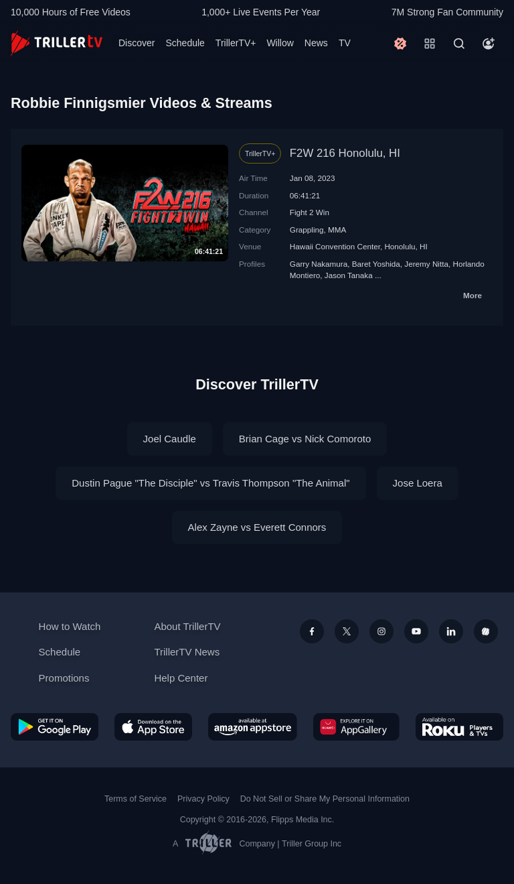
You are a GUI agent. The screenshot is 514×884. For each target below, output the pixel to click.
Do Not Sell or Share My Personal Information (325, 799)
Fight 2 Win (309, 212)
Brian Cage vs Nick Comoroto (305, 438)
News (316, 43)
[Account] (488, 43)
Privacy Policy (203, 799)
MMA (337, 229)
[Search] (459, 43)
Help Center (180, 678)
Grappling (307, 229)
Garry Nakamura (318, 263)
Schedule (184, 43)
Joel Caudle (169, 438)
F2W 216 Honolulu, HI (345, 153)
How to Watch (70, 626)
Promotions (64, 678)
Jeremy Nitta (426, 263)
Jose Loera (417, 483)
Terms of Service (135, 799)
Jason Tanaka (349, 275)
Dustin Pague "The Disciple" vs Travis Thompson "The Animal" (210, 483)
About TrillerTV (187, 626)
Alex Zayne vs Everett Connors (257, 527)
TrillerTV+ (236, 43)
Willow (279, 43)
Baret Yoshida (376, 263)
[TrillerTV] (56, 43)
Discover (136, 43)
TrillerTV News (187, 651)
